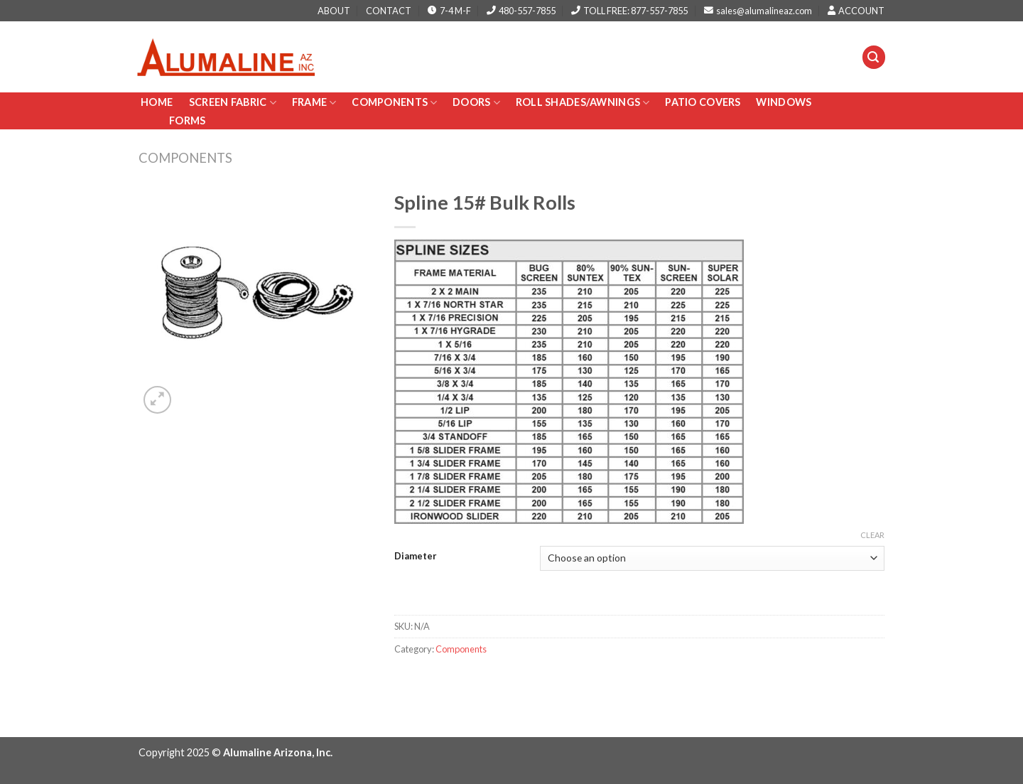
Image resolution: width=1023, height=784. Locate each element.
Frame (314, 102)
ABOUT (334, 10)
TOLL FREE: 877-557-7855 (629, 10)
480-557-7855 (521, 10)
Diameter (415, 557)
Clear (872, 534)
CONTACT (388, 10)
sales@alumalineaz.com (758, 10)
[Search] (873, 57)
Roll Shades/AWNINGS (583, 102)
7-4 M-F (449, 10)
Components (394, 102)
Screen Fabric (232, 102)
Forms (187, 120)
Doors (476, 102)
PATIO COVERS (702, 102)
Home (158, 102)
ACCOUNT (856, 10)
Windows (783, 102)
